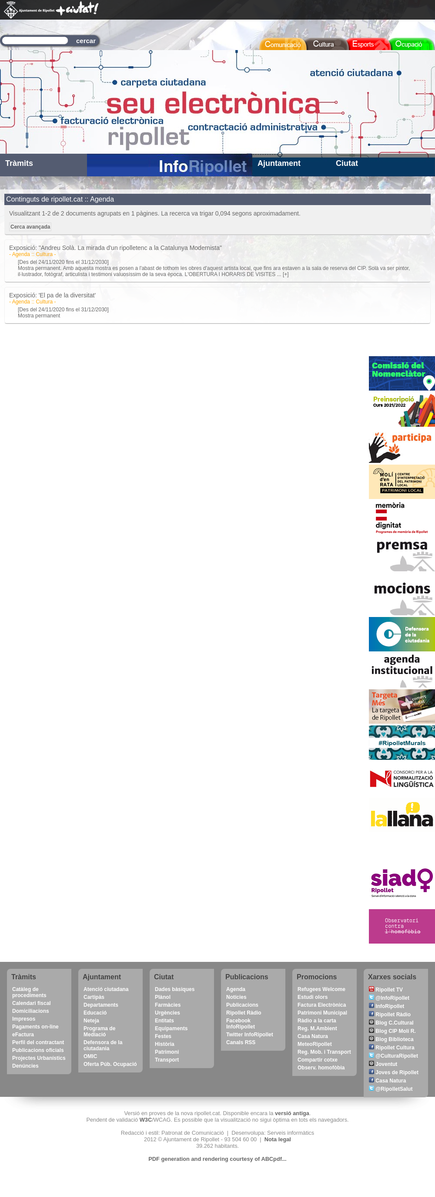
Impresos (23, 1019)
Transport (167, 1060)
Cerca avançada (30, 227)
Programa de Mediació (99, 1031)
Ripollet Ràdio (243, 1013)
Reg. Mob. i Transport (324, 1052)
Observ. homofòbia (321, 1068)
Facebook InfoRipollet (240, 1024)
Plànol (163, 997)
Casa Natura (313, 1036)
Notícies (236, 997)
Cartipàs (94, 997)
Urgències (167, 1013)
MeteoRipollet (315, 1044)
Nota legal (277, 1139)
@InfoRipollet (389, 998)
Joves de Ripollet (393, 1072)
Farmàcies (168, 1005)
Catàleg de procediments (29, 992)
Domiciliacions (30, 1011)
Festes (163, 1036)
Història (164, 1044)
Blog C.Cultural (391, 1023)
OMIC (90, 1056)
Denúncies (25, 1066)
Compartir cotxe (318, 1060)
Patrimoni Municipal (322, 1013)
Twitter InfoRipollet (249, 1035)
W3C (146, 1119)
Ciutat (347, 163)
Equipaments (171, 1028)
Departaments (101, 1005)
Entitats (164, 1021)
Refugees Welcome (321, 989)
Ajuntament (279, 163)
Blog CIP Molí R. (392, 1031)
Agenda (235, 989)
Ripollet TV (386, 990)
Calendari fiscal (31, 1003)
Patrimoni (167, 1052)
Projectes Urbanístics (39, 1058)
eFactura (23, 1035)
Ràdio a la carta (317, 1021)
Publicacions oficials (38, 1050)
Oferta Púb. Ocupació (110, 1064)
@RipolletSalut (390, 1089)
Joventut (383, 1064)
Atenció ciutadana (106, 989)
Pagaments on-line (35, 1027)
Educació (95, 1013)
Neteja (91, 1021)
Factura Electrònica (322, 1005)
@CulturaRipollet (393, 1056)
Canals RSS (240, 1042)
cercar (86, 40)
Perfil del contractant (38, 1042)
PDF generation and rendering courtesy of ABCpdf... (217, 1159)
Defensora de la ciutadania (103, 1045)
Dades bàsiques (174, 989)
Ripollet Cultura (392, 1048)
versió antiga (292, 1113)
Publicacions (242, 1005)
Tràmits (19, 163)
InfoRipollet (386, 1006)
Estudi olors (313, 997)
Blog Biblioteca (391, 1039)
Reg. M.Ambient (317, 1028)
